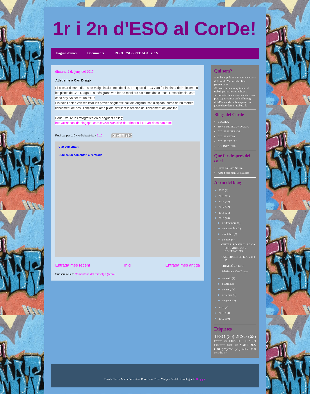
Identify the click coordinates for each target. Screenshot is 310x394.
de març (227, 289)
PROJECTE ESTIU (223, 345)
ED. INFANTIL (227, 146)
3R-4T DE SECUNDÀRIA (233, 126)
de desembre (229, 222)
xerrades (218, 352)
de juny (226, 239)
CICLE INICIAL (227, 141)
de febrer (227, 295)
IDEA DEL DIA (239, 341)
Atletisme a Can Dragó (234, 271)
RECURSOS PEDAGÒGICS (136, 53)
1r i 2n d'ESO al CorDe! (154, 28)
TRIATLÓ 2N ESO (232, 265)
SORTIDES (248, 344)
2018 (222, 201)
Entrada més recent (72, 265)
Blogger (200, 379)
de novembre (230, 228)
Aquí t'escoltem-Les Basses (233, 172)
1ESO (219, 336)
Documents (95, 53)
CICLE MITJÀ (226, 136)
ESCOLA (223, 121)
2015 (222, 218)
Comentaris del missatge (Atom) (95, 274)
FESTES (218, 341)
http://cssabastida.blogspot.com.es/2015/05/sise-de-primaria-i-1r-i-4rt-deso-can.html (113, 123)
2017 (222, 206)
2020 (222, 190)
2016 (222, 212)
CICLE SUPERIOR (229, 131)
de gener (227, 300)
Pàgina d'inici (66, 53)
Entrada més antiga (182, 265)
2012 (222, 318)
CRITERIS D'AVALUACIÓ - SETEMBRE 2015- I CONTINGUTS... (238, 248)
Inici (127, 265)
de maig (227, 278)
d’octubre (228, 234)
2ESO (241, 336)
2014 (222, 307)
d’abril (226, 283)
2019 (222, 196)
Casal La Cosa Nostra (230, 168)
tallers (245, 349)
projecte (227, 349)
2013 (222, 312)
